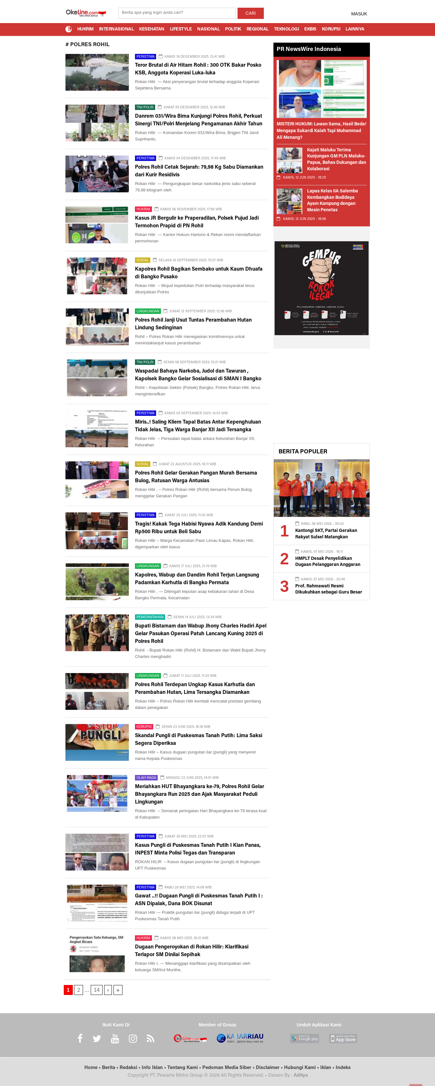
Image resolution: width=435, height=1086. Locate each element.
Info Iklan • (154, 1067)
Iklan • (328, 1067)
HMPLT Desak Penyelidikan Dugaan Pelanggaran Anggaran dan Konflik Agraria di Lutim (327, 565)
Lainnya (355, 29)
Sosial (143, 260)
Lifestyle (181, 29)
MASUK (359, 13)
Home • (93, 1067)
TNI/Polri (145, 107)
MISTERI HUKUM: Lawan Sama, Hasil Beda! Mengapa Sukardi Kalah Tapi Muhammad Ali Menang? (321, 131)
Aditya (301, 1075)
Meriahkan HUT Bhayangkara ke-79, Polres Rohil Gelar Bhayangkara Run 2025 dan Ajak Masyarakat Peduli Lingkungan (199, 794)
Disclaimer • (270, 1067)
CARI (251, 14)
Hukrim (85, 29)
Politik (233, 29)
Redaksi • (131, 1067)
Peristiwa (146, 57)
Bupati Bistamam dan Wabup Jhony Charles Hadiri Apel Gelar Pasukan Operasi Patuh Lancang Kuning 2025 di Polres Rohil (200, 634)
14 (97, 990)
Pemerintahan (150, 617)
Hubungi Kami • (302, 1067)
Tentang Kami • (184, 1067)
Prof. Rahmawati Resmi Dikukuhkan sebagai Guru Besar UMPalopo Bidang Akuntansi (328, 592)
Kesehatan (151, 29)
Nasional (208, 29)
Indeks (343, 1067)
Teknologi (286, 29)
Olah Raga (146, 778)
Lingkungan (148, 311)
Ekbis (310, 29)
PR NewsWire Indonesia (309, 50)
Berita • (111, 1067)
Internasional (116, 29)
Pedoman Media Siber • (229, 1067)
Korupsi (331, 29)
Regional (258, 29)
